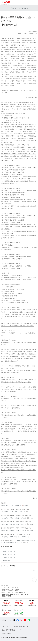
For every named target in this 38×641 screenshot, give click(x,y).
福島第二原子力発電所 (9, 554)
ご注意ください (6, 633)
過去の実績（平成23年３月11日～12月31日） (18, 537)
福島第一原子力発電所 (9, 551)
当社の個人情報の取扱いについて (11, 630)
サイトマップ (5, 626)
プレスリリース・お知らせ (19, 8)
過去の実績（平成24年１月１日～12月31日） (18, 530)
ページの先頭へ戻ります (34, 580)
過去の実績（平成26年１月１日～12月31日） (18, 518)
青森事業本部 (6, 560)
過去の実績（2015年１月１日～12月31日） (17, 511)
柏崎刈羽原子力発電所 (9, 557)
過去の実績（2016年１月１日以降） (15, 505)
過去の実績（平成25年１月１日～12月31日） (18, 524)
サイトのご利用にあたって (20, 626)
